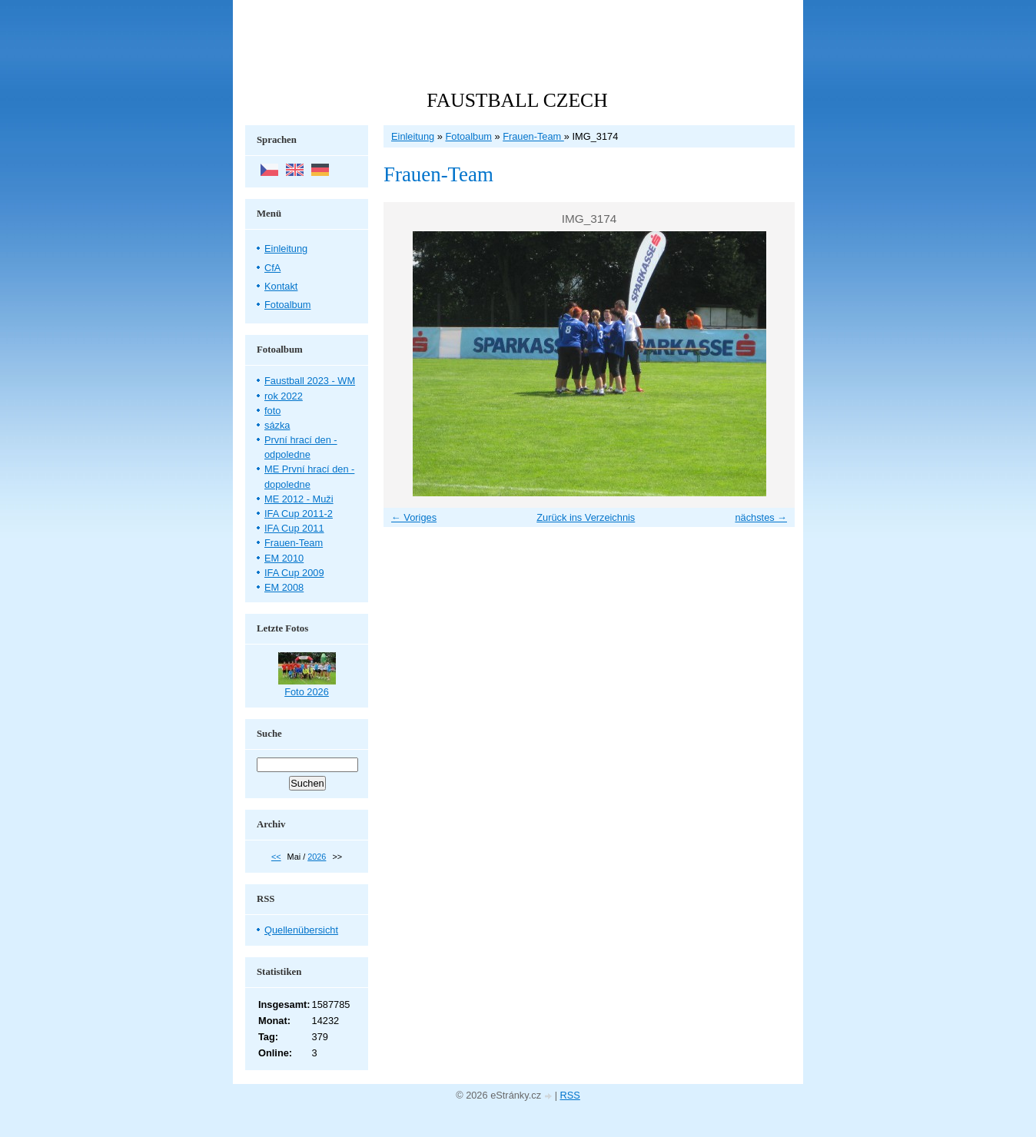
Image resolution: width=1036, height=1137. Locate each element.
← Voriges (414, 517)
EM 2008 (284, 587)
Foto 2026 (306, 692)
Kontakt (280, 286)
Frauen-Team (533, 136)
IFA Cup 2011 (294, 528)
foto (272, 410)
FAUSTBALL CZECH (517, 100)
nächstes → (761, 517)
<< (276, 856)
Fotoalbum (468, 136)
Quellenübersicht (301, 930)
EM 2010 (284, 558)
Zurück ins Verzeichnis (585, 517)
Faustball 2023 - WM (309, 380)
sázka (277, 425)
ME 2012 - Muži (299, 499)
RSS (570, 1095)
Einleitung (412, 136)
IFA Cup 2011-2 (298, 513)
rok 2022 (283, 396)
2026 (316, 856)
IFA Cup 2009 (294, 572)
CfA (272, 267)
